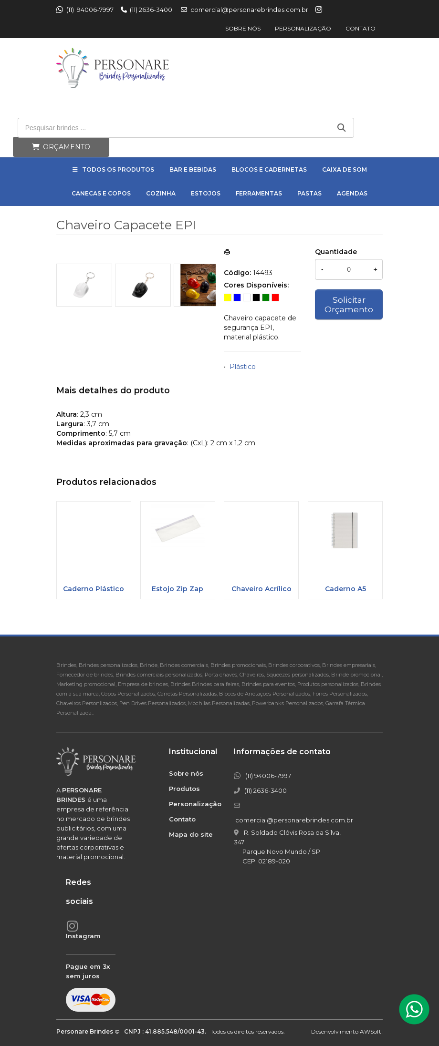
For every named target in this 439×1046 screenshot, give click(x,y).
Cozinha (161, 193)
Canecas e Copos (101, 193)
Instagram (83, 936)
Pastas (309, 193)
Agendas (352, 193)
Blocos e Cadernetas (269, 169)
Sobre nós (243, 28)
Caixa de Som (344, 169)
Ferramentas (259, 193)
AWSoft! (371, 1031)
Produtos (184, 788)
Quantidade (336, 251)
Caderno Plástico (93, 589)
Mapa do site (191, 834)
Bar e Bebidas (192, 169)
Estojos (205, 193)
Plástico (243, 366)
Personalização (303, 28)
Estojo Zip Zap (177, 589)
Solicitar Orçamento (348, 304)
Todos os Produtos (118, 169)
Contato (360, 28)
